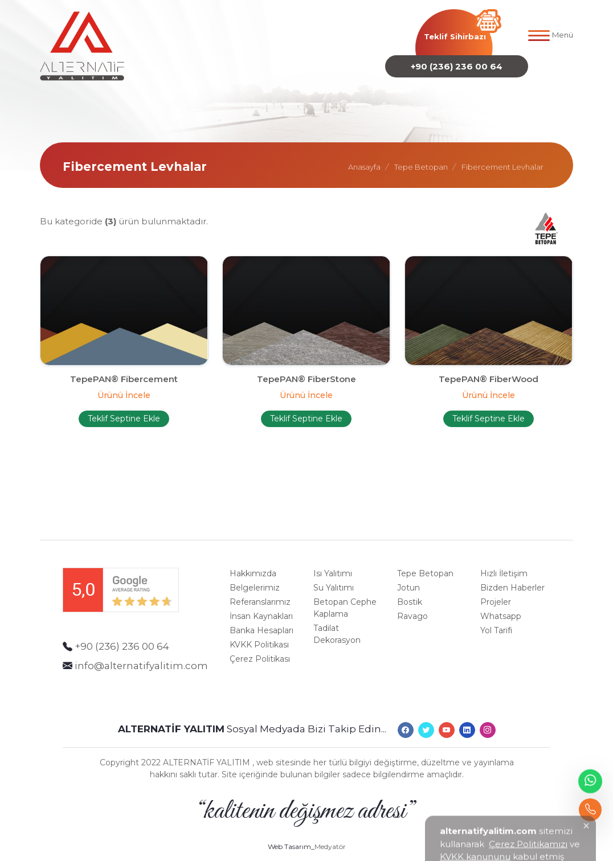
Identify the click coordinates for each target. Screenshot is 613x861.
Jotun (408, 580)
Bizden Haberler (512, 580)
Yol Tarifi (496, 623)
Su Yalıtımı (333, 580)
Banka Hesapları (261, 623)
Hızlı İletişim (504, 566)
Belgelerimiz (255, 580)
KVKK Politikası (259, 637)
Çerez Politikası (260, 651)
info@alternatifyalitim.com (142, 657)
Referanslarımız (260, 594)
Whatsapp (500, 609)
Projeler (495, 594)
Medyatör (330, 831)
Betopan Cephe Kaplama (345, 600)
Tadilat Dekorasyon (337, 627)
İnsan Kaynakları (261, 609)
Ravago (412, 609)
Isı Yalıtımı (332, 566)
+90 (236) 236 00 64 (456, 64)
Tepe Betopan (425, 566)
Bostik (409, 594)
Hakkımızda (253, 566)
